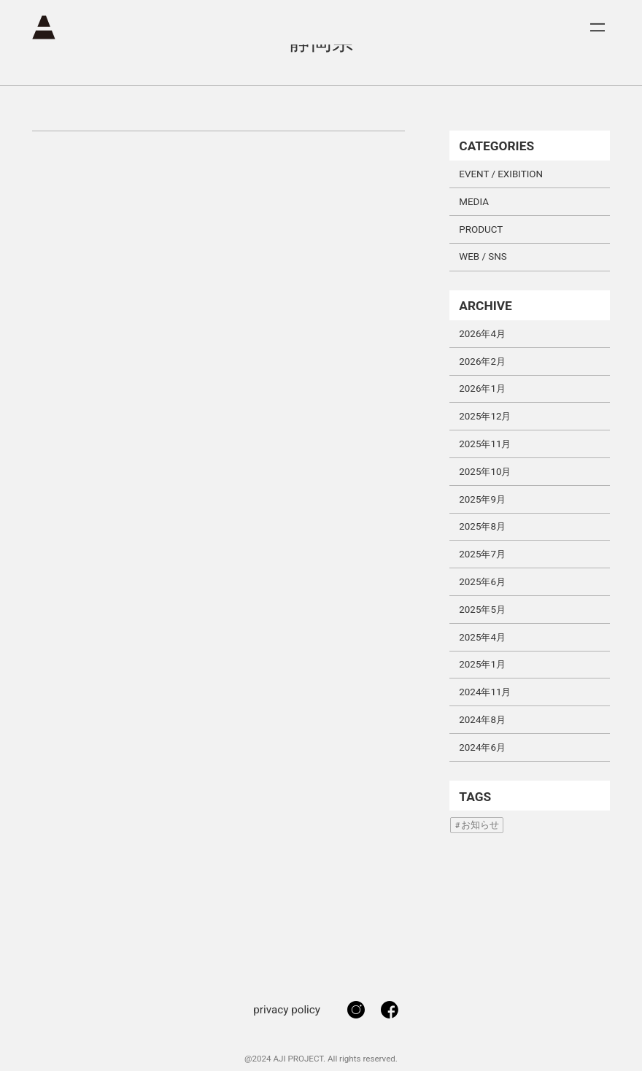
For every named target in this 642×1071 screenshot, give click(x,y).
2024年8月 (482, 719)
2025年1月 (482, 664)
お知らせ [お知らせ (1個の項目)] (480, 824)
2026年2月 (482, 361)
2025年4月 (482, 637)
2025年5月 (482, 609)
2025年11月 (485, 443)
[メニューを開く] (597, 27)
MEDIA (474, 201)
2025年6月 (482, 581)
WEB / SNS (482, 256)
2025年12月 (485, 416)
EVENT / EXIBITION (501, 174)
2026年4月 (482, 333)
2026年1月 (482, 388)
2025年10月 (485, 471)
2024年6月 (482, 747)
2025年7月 (482, 554)
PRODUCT (481, 229)
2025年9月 (482, 499)
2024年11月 (485, 692)
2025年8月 (482, 526)
